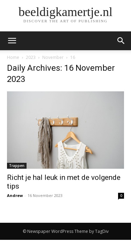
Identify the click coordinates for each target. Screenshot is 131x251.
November (53, 57)
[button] (121, 40)
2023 (31, 57)
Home (13, 57)
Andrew (15, 195)
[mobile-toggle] (12, 40)
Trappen (16, 165)
